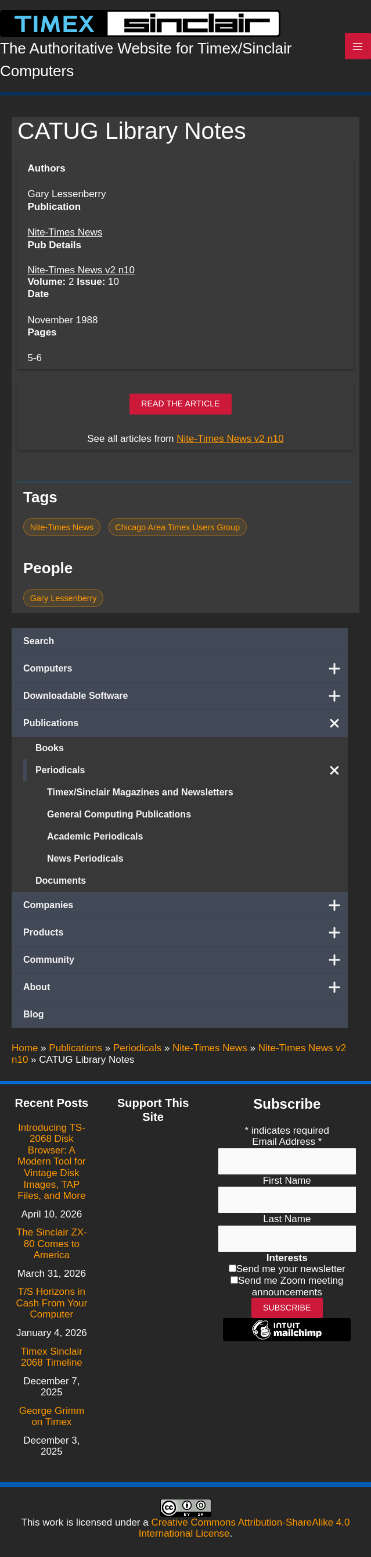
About (185, 990)
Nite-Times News (64, 236)
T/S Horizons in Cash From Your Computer (51, 1303)
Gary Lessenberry (63, 601)
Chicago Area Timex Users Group (177, 530)
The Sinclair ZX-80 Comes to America (51, 1244)
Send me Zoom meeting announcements (290, 1286)
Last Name (287, 1219)
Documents (60, 884)
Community (185, 963)
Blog (33, 1018)
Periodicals (191, 774)
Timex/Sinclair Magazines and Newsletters (140, 796)
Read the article (180, 407)
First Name (287, 1180)
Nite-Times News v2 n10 (81, 274)
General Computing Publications (119, 818)
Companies (185, 908)
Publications (185, 726)
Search (38, 644)
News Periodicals (85, 862)
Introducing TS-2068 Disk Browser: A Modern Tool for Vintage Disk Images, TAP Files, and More (51, 1161)
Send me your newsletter (290, 1269)
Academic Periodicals (95, 840)
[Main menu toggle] (358, 48)
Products (185, 936)
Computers (185, 672)
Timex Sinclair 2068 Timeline (51, 1357)
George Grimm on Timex (51, 1416)
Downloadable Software (185, 699)
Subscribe (287, 1308)
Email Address (287, 1142)
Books (49, 751)
